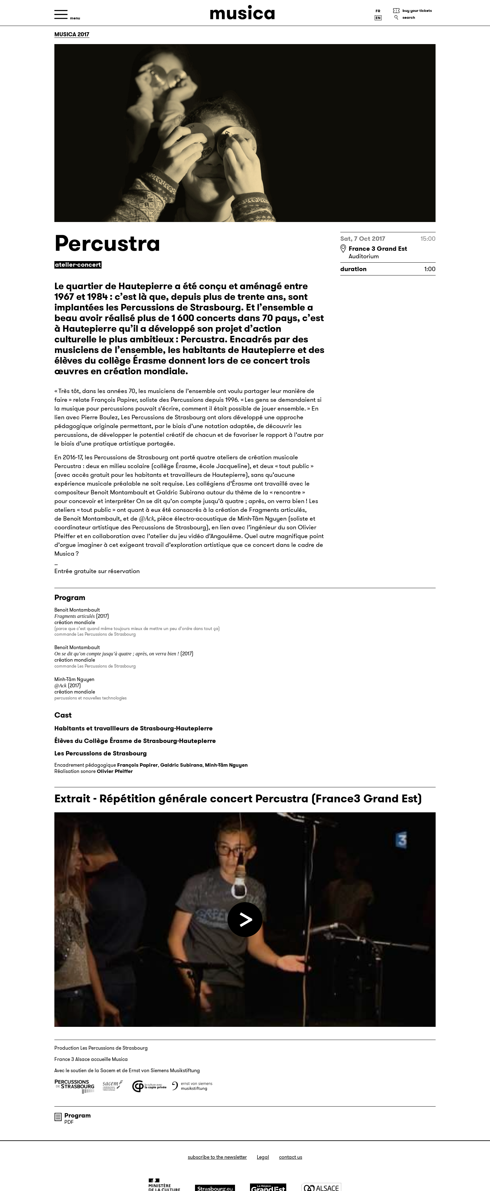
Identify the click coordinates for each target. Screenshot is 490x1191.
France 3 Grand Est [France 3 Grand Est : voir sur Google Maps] (378, 248)
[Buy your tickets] (414, 11)
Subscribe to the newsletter (217, 1157)
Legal (263, 1157)
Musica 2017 (71, 34)
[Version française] (378, 11)
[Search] (414, 17)
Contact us (290, 1157)
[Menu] (67, 14)
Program (77, 1115)
